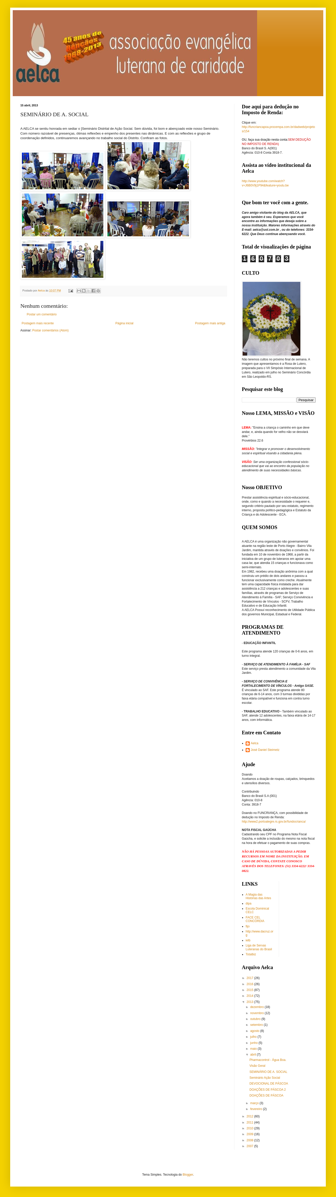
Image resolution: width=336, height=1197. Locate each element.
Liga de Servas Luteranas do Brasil (259, 947)
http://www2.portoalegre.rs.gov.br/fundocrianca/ (274, 821)
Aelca (254, 743)
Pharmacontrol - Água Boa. (267, 1060)
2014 (250, 996)
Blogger (188, 1174)
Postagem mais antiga (210, 323)
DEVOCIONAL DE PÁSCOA (268, 1083)
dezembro (257, 1007)
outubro (255, 1019)
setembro (257, 1025)
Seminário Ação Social (264, 1077)
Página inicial (124, 323)
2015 (250, 990)
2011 (250, 1122)
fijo (247, 926)
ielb (248, 940)
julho (254, 1037)
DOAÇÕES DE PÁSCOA (266, 1095)
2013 (250, 1002)
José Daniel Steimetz (265, 750)
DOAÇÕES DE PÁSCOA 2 (267, 1089)
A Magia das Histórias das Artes (258, 896)
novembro (257, 1013)
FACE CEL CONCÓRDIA (255, 919)
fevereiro (256, 1109)
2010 (250, 1128)
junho (254, 1043)
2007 (250, 1146)
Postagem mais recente (38, 323)
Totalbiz (251, 954)
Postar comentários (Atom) (50, 330)
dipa (248, 903)
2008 (250, 1140)
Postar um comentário (42, 314)
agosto (255, 1031)
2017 (250, 978)
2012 (250, 1116)
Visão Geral (257, 1066)
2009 (250, 1134)
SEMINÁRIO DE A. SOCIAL (268, 1072)
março (255, 1103)
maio (254, 1048)
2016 (250, 984)
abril (253, 1054)
